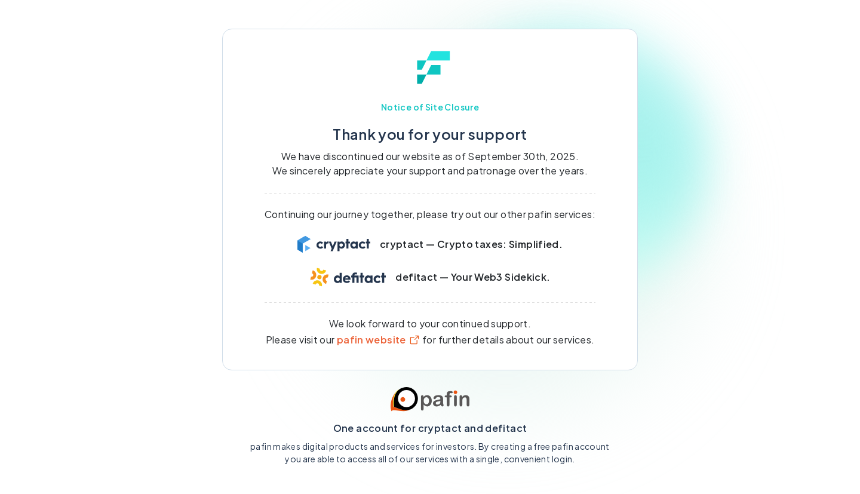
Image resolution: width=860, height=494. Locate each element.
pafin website (378, 339)
